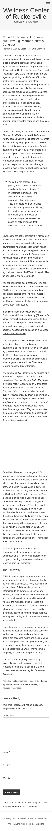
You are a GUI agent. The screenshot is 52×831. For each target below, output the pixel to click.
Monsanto (17, 684)
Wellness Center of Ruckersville (26, 13)
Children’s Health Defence (29, 135)
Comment (8, 715)
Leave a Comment (37, 49)
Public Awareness (19, 681)
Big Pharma (42, 681)
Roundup (7, 688)
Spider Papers (27, 366)
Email (6, 765)
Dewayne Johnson (24, 161)
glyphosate (7, 684)
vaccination (16, 688)
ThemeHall (39, 824)
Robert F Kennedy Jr (31, 684)
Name (6, 752)
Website (7, 778)
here (34, 283)
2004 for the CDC (13, 494)
